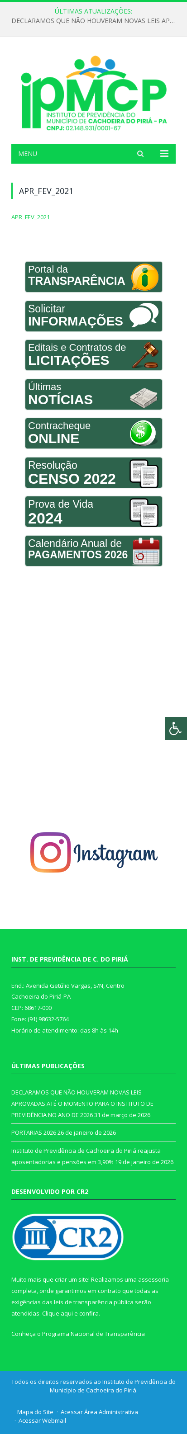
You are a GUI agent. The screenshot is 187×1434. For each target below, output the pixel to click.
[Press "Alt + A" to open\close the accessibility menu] (176, 728)
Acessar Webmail (42, 1420)
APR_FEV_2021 (30, 217)
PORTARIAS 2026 (33, 1132)
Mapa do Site (35, 1412)
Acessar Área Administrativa (99, 1412)
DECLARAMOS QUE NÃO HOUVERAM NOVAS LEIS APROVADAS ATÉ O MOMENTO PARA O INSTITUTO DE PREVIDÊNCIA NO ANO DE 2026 (95, 21)
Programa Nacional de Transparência (93, 1334)
